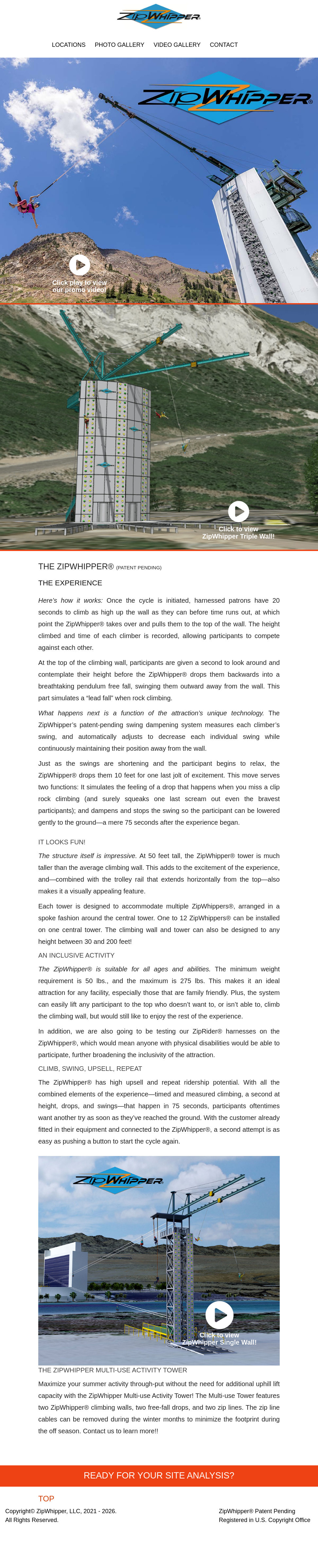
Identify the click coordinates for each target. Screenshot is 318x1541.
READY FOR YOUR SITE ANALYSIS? (159, 1475)
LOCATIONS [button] (69, 45)
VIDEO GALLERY (177, 45)
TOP (46, 1498)
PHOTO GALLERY (119, 45)
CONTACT (224, 45)
